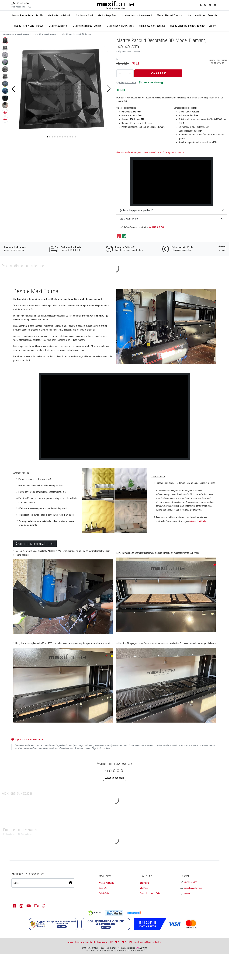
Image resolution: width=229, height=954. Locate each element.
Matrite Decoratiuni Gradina (120, 25)
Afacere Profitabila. (197, 521)
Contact (212, 25)
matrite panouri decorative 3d (29, 34)
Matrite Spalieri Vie (58, 25)
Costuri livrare (129, 218)
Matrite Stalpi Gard (107, 15)
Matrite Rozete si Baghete (152, 25)
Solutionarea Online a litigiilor (147, 942)
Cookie (70, 942)
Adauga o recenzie (114, 777)
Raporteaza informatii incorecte (27, 739)
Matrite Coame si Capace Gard (136, 15)
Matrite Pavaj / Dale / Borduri (28, 25)
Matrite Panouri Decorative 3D (27, 15)
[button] (13, 88)
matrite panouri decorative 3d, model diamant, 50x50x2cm (67, 34)
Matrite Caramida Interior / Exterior (187, 25)
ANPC (117, 942)
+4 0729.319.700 (156, 227)
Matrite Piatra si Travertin (169, 15)
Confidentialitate (101, 942)
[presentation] (28, 892)
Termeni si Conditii (83, 942)
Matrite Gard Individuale (59, 15)
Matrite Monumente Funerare (87, 25)
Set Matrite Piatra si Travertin (202, 15)
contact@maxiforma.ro (193, 888)
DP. (111, 942)
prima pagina (8, 34)
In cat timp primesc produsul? (136, 210)
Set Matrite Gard (84, 15)
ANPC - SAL (127, 942)
